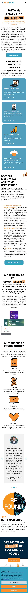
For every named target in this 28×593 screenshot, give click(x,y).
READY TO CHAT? (14, 55)
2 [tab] (14, 487)
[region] (14, 580)
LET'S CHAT (14, 560)
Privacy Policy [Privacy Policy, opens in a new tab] (6, 579)
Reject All (14, 586)
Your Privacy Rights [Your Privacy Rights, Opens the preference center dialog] (14, 582)
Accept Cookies (14, 590)
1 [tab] (12, 487)
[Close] (26, 568)
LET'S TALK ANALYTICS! (14, 262)
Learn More (7, 97)
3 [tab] (16, 487)
